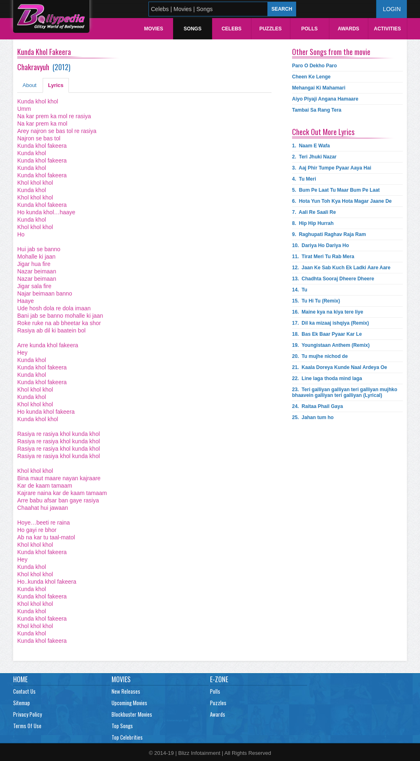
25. (312, 417)
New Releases (126, 691)
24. (317, 406)
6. (342, 201)
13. (333, 279)
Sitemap (21, 703)
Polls (309, 29)
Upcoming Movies (129, 703)
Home (20, 679)
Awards (348, 29)
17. (330, 323)
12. (341, 267)
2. (314, 157)
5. (336, 190)
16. (327, 312)
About (30, 85)
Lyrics (56, 85)
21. (339, 367)
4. (304, 179)
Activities (387, 29)
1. (311, 146)
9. (329, 234)
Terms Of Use (27, 726)
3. (331, 168)
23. (344, 392)
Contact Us (24, 691)
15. (316, 301)
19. (331, 345)
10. (320, 245)
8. (312, 223)
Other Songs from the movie (331, 51)
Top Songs (122, 726)
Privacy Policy (27, 714)
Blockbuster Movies (132, 714)
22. (327, 378)
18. (327, 334)
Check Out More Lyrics (323, 131)
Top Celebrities (127, 737)
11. (323, 256)
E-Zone (219, 679)
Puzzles (270, 29)
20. (320, 356)
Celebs (231, 29)
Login (392, 9)
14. (299, 290)
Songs (192, 29)
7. (314, 212)
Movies (153, 29)
